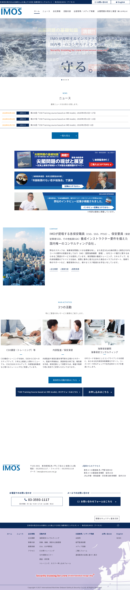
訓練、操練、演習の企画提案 (50, 542)
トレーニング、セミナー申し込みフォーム (55, 563)
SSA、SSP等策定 (45, 546)
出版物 (78, 538)
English (120, 534)
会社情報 (57, 11)
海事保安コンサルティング (49, 538)
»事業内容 (64, 269)
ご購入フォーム (81, 550)
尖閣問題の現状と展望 (113, 11)
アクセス (31, 550)
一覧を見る (65, 135)
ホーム (37, 11)
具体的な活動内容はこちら (65, 380)
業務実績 (31, 546)
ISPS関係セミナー (46, 555)
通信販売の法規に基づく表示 (86, 555)
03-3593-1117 (38, 499)
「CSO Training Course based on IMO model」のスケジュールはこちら (47, 392)
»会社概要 (54, 269)
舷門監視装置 (81, 542)
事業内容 (31, 542)
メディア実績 (81, 546)
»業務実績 (75, 269)
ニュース (46, 11)
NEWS (119, 538)
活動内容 (67, 11)
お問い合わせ (107, 534)
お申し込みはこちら (99, 392)
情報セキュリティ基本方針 (107, 518)
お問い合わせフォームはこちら (94, 501)
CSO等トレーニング (46, 550)
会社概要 (31, 538)
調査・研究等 (44, 559)
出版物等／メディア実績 (84, 11)
